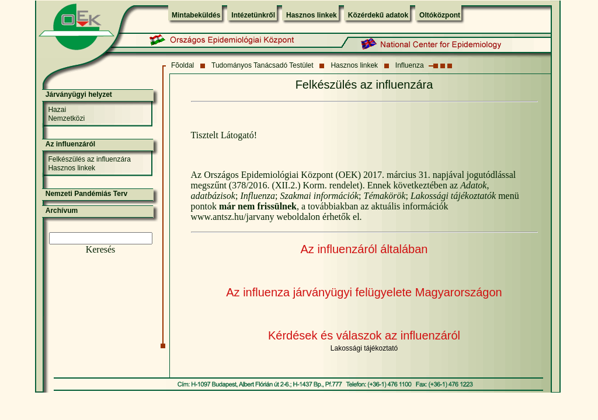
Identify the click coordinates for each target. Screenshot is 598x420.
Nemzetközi (66, 118)
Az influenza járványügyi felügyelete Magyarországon (364, 292)
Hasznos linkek (311, 15)
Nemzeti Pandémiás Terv (87, 194)
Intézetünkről (253, 15)
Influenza (409, 65)
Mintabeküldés (196, 15)
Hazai (57, 110)
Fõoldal (182, 65)
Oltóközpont (439, 15)
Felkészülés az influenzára (89, 159)
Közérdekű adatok (378, 15)
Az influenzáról (70, 144)
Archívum (62, 210)
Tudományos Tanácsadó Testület (262, 65)
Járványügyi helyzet (79, 94)
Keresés (101, 249)
